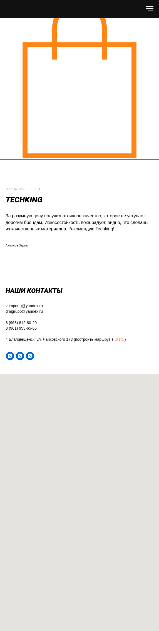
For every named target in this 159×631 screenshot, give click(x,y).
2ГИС (120, 339)
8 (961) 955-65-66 (21, 328)
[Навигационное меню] (149, 9)
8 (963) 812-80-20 (21, 322)
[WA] (10, 356)
